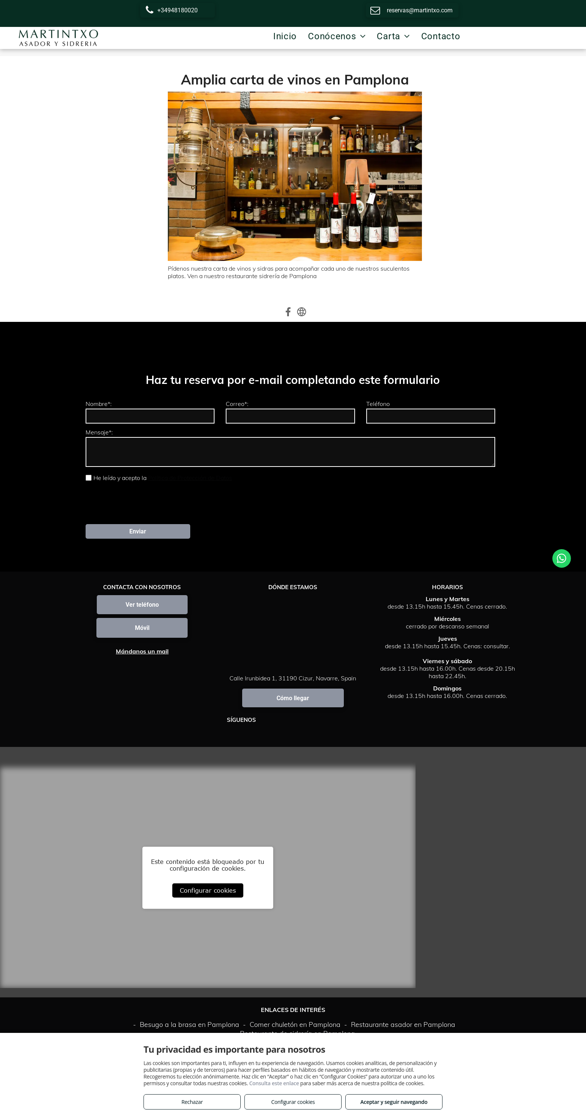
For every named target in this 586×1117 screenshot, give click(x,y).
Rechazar (192, 1101)
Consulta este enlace (274, 1083)
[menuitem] (285, 36)
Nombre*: (99, 403)
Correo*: (237, 403)
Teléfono (378, 403)
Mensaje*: (99, 432)
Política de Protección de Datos (190, 477)
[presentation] (142, 502)
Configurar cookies (208, 890)
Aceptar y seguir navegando (393, 1101)
